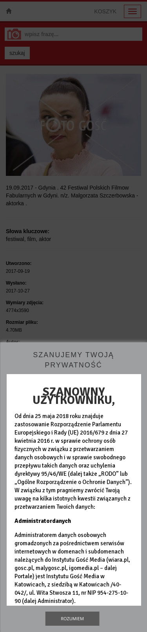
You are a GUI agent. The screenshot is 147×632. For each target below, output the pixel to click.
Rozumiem (72, 618)
